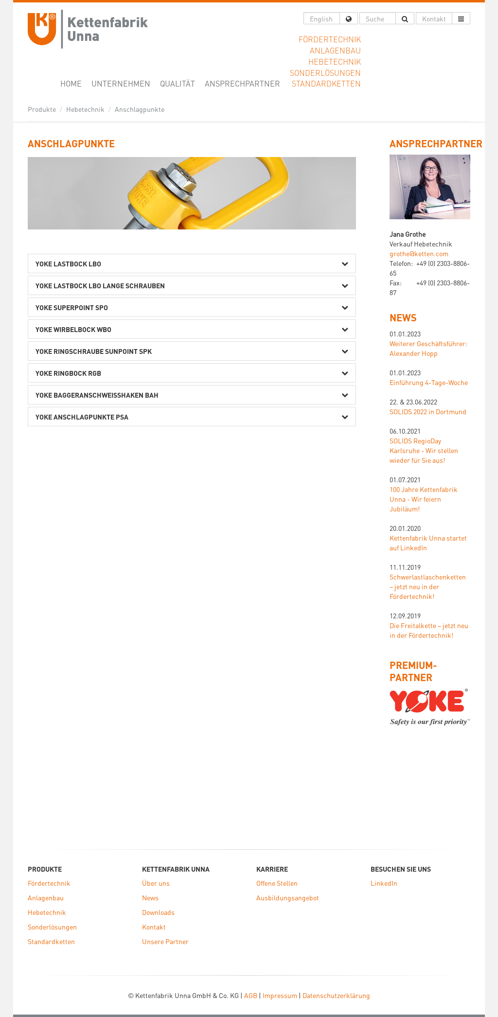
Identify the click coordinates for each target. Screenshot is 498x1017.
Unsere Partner (165, 941)
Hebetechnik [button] (334, 61)
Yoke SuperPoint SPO (72, 307)
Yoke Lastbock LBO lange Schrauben (100, 285)
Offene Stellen (277, 882)
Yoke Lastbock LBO (68, 263)
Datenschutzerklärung (336, 995)
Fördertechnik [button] (330, 39)
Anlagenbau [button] (335, 50)
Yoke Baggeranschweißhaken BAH (97, 394)
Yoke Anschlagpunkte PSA (82, 416)
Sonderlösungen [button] (325, 73)
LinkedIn (384, 882)
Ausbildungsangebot (287, 897)
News (403, 317)
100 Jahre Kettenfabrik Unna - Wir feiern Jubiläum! (424, 499)
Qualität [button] (177, 83)
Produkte (42, 109)
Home (73, 83)
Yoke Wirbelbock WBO (73, 329)
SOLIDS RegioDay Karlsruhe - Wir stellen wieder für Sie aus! (424, 450)
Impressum (280, 995)
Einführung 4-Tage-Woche (429, 382)
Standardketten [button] (326, 83)
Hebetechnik (85, 109)
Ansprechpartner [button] (242, 83)
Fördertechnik (49, 882)
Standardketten (51, 941)
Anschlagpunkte (139, 109)
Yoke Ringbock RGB (68, 372)
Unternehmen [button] (120, 83)
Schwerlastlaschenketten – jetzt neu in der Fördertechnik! (428, 586)
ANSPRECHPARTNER (436, 143)
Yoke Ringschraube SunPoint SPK (94, 351)
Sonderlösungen (52, 926)
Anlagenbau (46, 897)
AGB (250, 995)
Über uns (156, 882)
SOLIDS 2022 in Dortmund (428, 411)
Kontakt (154, 926)
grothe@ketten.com (419, 253)
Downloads (158, 912)
